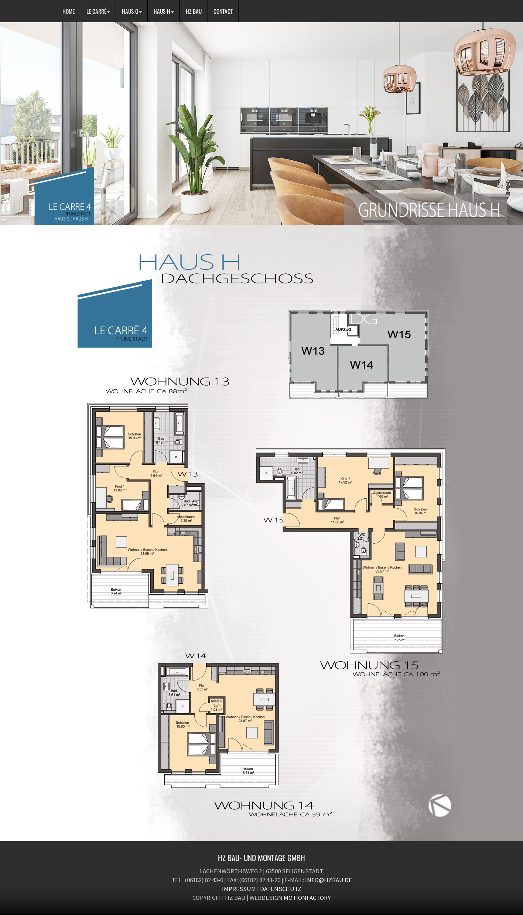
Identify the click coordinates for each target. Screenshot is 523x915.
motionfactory (307, 898)
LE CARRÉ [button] (98, 11)
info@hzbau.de (328, 880)
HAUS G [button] (132, 11)
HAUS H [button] (164, 11)
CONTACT (223, 11)
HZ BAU (194, 11)
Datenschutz (280, 889)
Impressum (239, 889)
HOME (68, 11)
